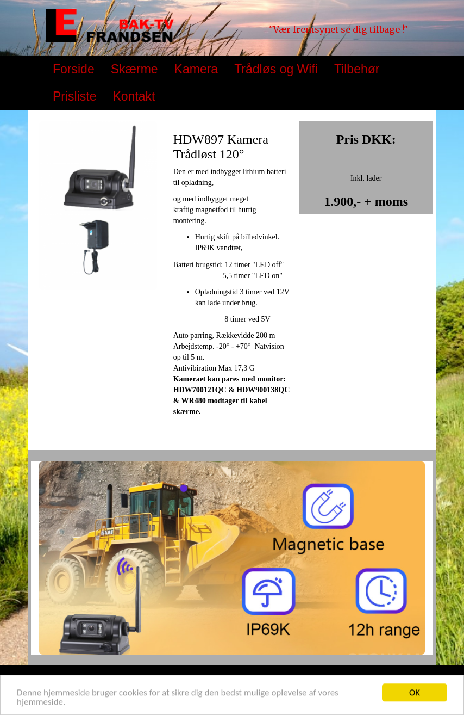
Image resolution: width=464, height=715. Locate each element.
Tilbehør (357, 69)
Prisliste (75, 96)
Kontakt (134, 96)
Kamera (196, 69)
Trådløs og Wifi (276, 69)
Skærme (134, 69)
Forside (74, 69)
